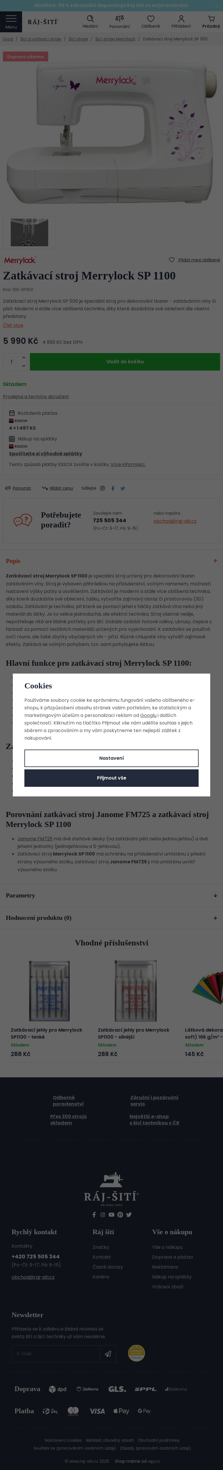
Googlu (148, 715)
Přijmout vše (111, 778)
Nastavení (111, 758)
